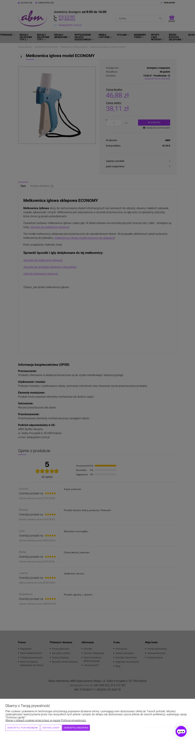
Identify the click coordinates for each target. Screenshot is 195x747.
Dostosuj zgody (50, 728)
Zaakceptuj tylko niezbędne (22, 728)
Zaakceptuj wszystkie (76, 728)
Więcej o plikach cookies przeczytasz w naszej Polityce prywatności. (46, 720)
